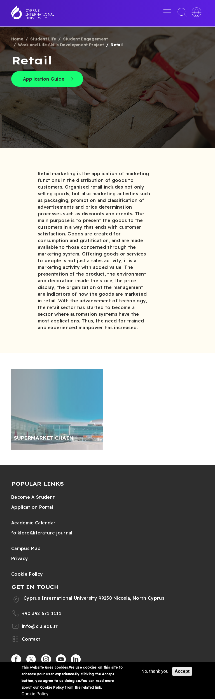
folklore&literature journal (42, 533)
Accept (182, 671)
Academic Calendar (33, 523)
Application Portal (32, 507)
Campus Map (26, 548)
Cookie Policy (27, 574)
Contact (31, 639)
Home (17, 39)
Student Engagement (85, 39)
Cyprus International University (40, 14)
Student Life (43, 39)
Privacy (19, 558)
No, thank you (155, 671)
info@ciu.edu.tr (40, 626)
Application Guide (43, 79)
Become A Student (33, 497)
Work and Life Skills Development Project (61, 44)
